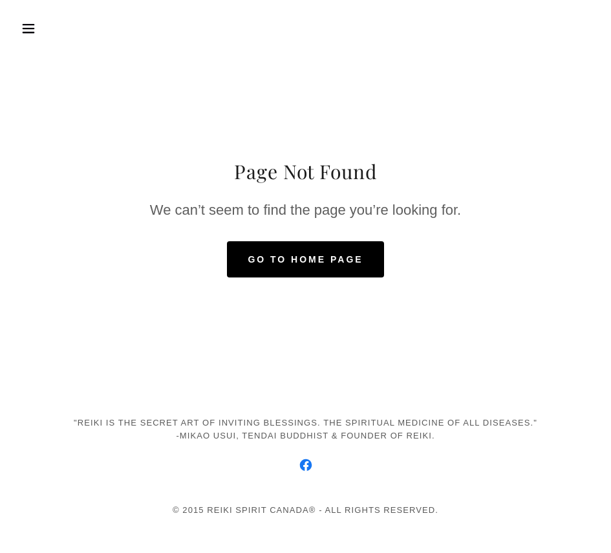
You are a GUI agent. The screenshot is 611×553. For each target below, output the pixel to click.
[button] (59, 28)
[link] (306, 465)
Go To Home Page (305, 259)
